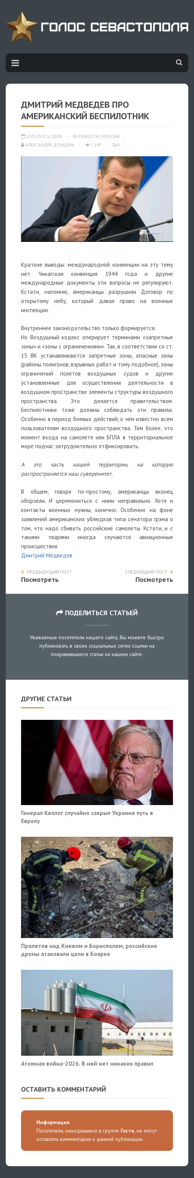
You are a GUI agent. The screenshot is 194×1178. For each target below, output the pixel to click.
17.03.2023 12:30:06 (41, 136)
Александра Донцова (47, 144)
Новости (89, 136)
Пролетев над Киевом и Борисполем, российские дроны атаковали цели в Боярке (89, 950)
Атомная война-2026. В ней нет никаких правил (87, 1063)
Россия (111, 136)
